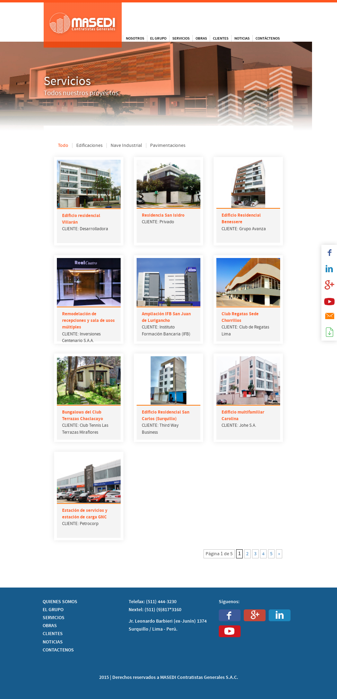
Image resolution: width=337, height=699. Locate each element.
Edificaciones (89, 145)
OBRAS (50, 626)
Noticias (242, 38)
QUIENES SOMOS (60, 602)
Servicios (181, 38)
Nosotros (135, 38)
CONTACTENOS (58, 650)
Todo (63, 145)
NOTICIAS (53, 642)
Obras (201, 38)
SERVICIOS (53, 618)
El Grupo (158, 38)
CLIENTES (53, 634)
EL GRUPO (53, 610)
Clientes (220, 38)
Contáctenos (268, 38)
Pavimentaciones (167, 145)
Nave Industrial (126, 145)
